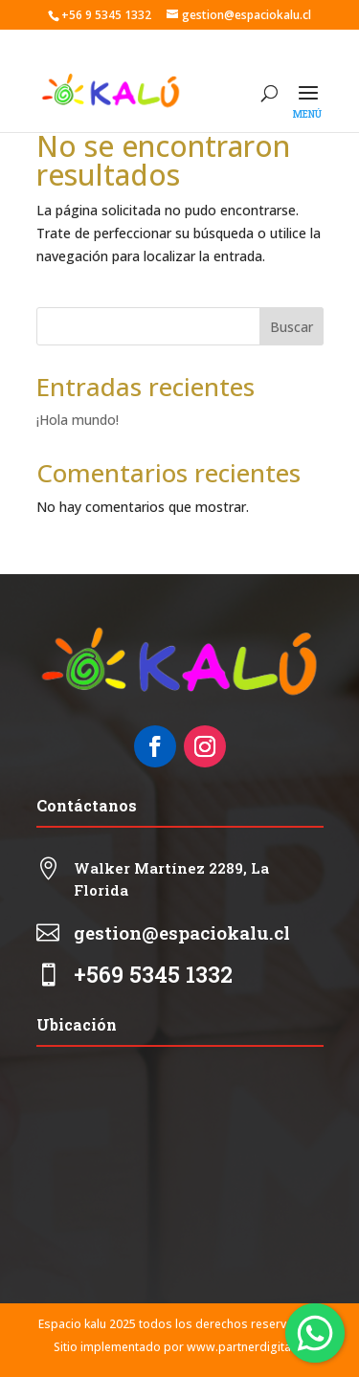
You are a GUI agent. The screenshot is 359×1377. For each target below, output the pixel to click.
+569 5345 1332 (153, 974)
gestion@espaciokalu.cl (182, 932)
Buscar (291, 327)
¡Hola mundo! (77, 420)
